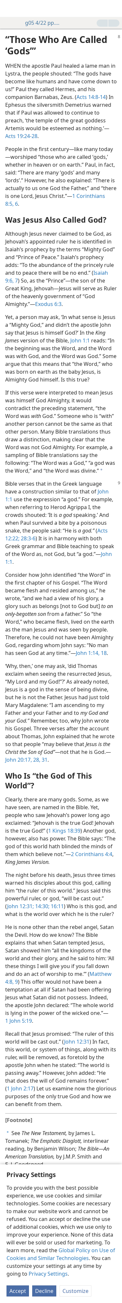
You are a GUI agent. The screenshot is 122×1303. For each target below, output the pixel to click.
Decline (44, 1291)
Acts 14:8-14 (91, 97)
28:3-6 (27, 538)
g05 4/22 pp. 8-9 (40, 22)
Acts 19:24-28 (21, 136)
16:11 (56, 906)
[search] (114, 8)
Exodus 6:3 (48, 304)
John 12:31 (76, 1041)
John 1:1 (80, 340)
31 (43, 759)
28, (36, 759)
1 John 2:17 (20, 1088)
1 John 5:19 (18, 1020)
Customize (75, 1291)
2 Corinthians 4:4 (91, 854)
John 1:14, (88, 653)
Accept (17, 1291)
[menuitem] (9, 8)
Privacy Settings (48, 1273)
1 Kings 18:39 (64, 830)
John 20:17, (18, 759)
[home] (9, 8)
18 (103, 653)
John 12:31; (20, 906)
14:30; (41, 906)
